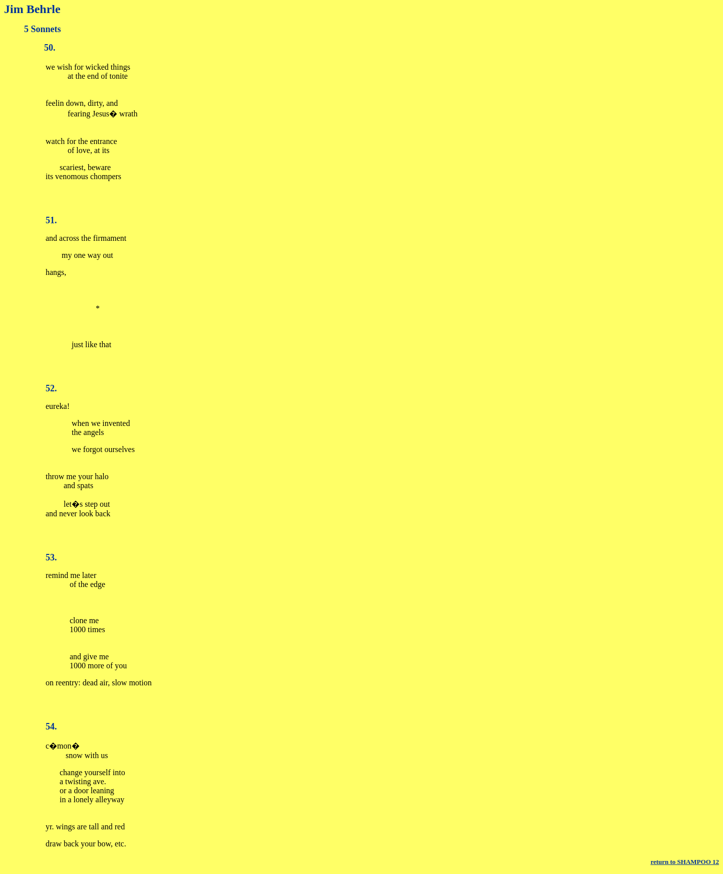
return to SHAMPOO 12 (684, 861)
